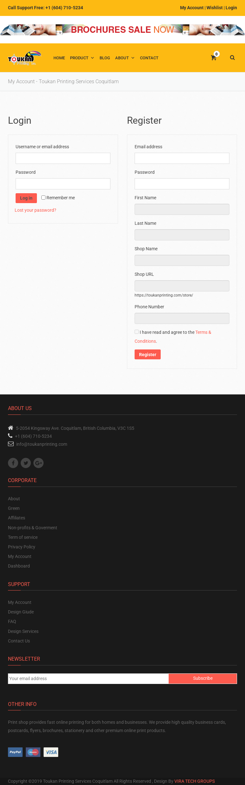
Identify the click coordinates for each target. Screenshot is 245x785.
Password (27, 172)
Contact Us (19, 640)
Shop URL (146, 274)
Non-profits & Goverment (32, 527)
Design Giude (21, 611)
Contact (149, 57)
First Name (147, 197)
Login (231, 7)
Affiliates (16, 517)
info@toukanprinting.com (41, 444)
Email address (150, 146)
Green (14, 508)
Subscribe (203, 678)
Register (147, 354)
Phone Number (150, 306)
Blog (105, 57)
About (122, 57)
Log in (26, 198)
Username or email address (44, 146)
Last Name (147, 223)
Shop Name (147, 248)
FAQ (12, 621)
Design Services (23, 631)
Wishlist (214, 7)
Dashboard (19, 566)
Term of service (23, 537)
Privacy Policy (21, 546)
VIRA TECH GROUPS (194, 781)
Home (59, 57)
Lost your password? (35, 210)
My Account (192, 7)
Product (79, 57)
